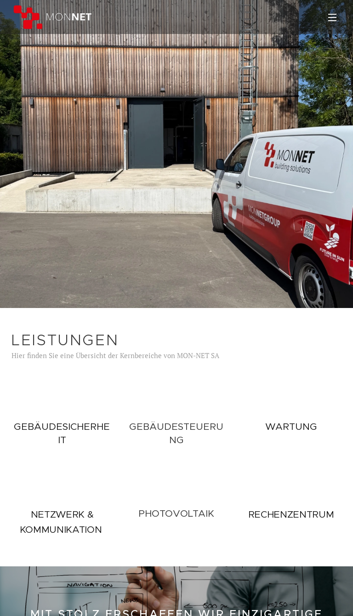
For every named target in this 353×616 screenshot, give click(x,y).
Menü (332, 17)
